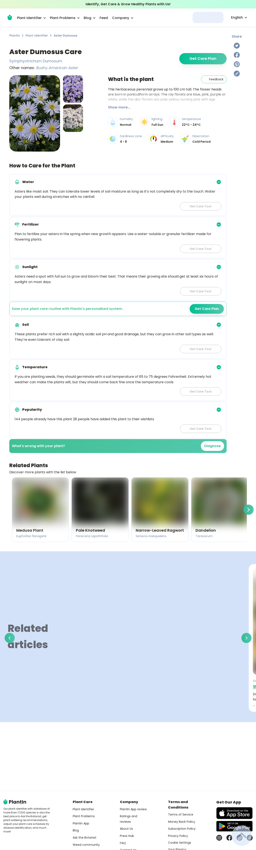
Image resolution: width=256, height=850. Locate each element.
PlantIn (14, 35)
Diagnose (212, 445)
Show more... (119, 107)
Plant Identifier (37, 35)
